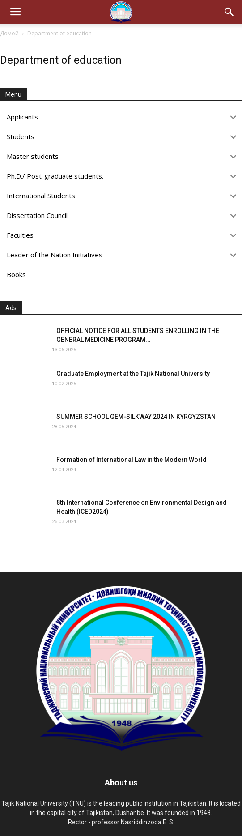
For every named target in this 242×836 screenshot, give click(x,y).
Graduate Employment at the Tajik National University (133, 373)
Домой (9, 33)
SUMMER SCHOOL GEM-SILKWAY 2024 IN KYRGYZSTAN (136, 416)
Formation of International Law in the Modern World (131, 459)
